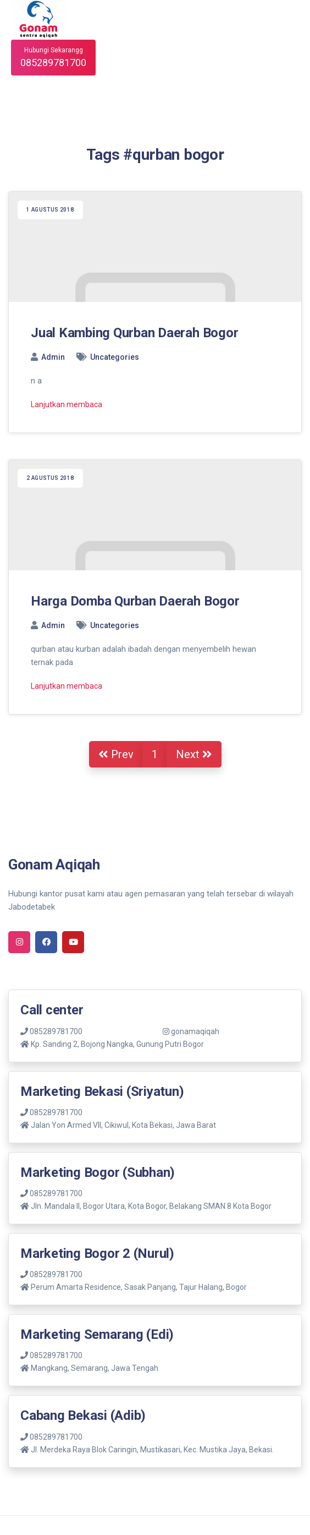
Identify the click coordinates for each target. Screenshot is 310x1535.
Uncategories (114, 357)
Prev (116, 754)
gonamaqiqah (191, 1031)
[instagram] (19, 942)
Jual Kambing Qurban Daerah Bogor (134, 332)
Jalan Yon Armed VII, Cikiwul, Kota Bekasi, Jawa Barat (123, 1125)
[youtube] (73, 942)
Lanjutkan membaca (66, 404)
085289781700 (51, 1031)
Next (194, 754)
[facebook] (46, 942)
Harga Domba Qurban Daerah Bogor (135, 601)
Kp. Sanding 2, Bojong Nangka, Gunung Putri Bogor (117, 1044)
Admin (53, 357)
